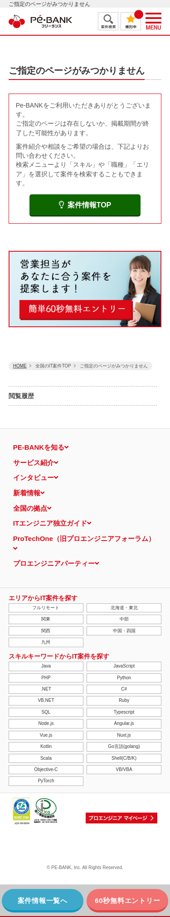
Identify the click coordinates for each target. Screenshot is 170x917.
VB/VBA (124, 769)
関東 (45, 618)
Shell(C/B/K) (124, 758)
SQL (45, 712)
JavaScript (124, 665)
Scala (46, 758)
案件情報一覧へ (43, 900)
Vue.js (46, 735)
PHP (46, 677)
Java (46, 665)
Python (124, 677)
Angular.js (124, 723)
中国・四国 (124, 630)
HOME (20, 365)
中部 (124, 618)
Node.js (45, 723)
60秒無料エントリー (127, 900)
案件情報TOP (85, 205)
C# (124, 689)
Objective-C (46, 769)
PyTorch (46, 780)
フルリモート (45, 607)
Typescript (124, 712)
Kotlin (46, 746)
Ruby (124, 700)
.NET (46, 689)
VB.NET (46, 700)
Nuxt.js (124, 735)
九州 (45, 642)
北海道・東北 (124, 607)
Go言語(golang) (124, 746)
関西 (45, 630)
